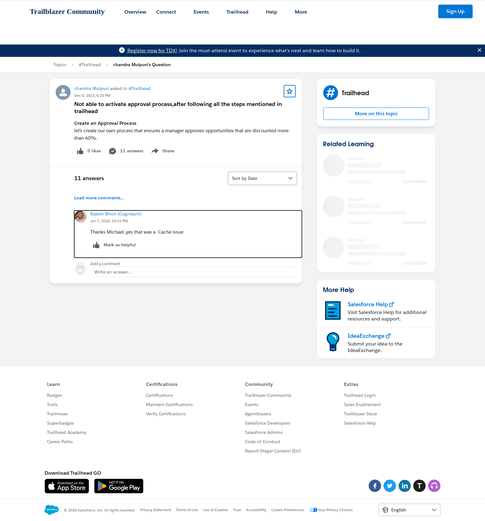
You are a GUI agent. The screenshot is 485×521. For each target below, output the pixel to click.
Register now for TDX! (152, 50)
